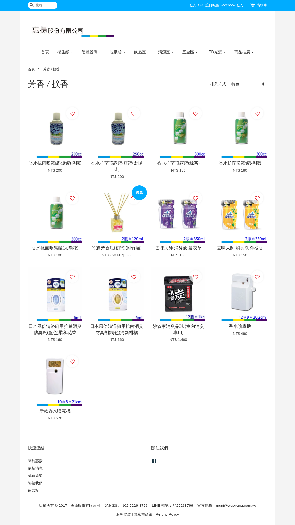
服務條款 (123, 514)
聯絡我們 (35, 483)
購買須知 (35, 475)
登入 (192, 5)
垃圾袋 (117, 52)
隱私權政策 (143, 514)
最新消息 (35, 468)
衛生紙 (65, 52)
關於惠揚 (35, 461)
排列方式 (218, 84)
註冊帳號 (212, 5)
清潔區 (166, 52)
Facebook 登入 (231, 5)
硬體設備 (91, 52)
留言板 (33, 490)
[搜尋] (42, 5)
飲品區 (141, 52)
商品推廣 (244, 52)
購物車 (262, 5)
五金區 (190, 52)
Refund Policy (167, 514)
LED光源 (216, 52)
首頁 (45, 52)
